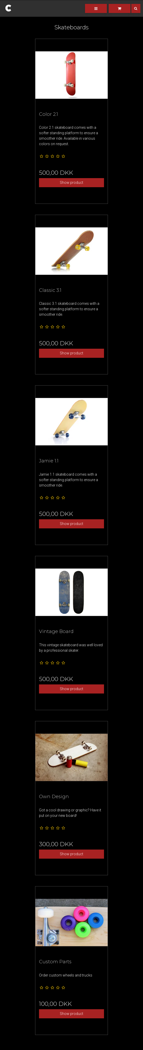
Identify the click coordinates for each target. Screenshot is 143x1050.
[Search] (132, 8)
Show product (71, 182)
